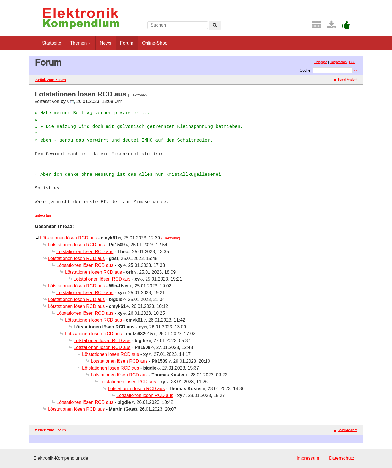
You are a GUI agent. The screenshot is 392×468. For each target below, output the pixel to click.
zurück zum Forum (50, 79)
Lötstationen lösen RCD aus (68, 237)
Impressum (307, 458)
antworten (43, 215)
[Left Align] (215, 25)
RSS (352, 62)
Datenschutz (341, 458)
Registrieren (338, 62)
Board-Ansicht (345, 80)
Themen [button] (80, 43)
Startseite (51, 43)
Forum (126, 43)
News (105, 43)
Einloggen (320, 62)
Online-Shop (154, 43)
